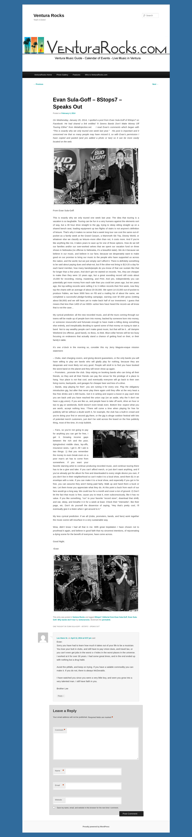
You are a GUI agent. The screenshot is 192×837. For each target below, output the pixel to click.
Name (59, 771)
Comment (60, 730)
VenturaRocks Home (43, 75)
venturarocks (84, 620)
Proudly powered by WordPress (96, 827)
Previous (38, 84)
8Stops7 (98, 617)
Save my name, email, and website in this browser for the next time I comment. (88, 808)
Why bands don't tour (67, 620)
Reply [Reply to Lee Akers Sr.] (61, 696)
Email (59, 785)
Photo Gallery (62, 75)
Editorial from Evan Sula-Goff (115, 617)
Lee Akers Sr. (62, 638)
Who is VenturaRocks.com (96, 75)
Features (76, 75)
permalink (106, 620)
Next (155, 84)
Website (58, 800)
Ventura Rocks (49, 15)
